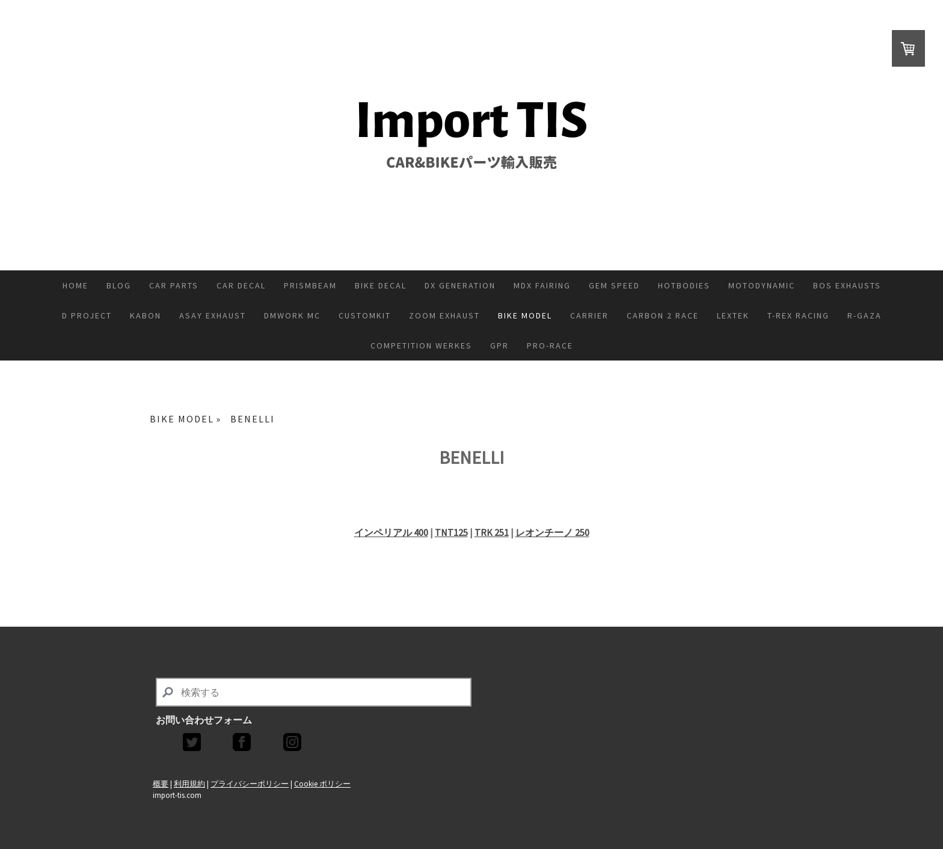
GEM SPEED (614, 285)
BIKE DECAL (381, 285)
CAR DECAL (241, 285)
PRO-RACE (550, 345)
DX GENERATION (460, 285)
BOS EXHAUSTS (847, 285)
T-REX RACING (798, 315)
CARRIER (589, 315)
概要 (160, 783)
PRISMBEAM (310, 285)
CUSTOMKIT (365, 315)
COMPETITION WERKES (421, 345)
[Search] (314, 692)
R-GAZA (864, 315)
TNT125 (451, 532)
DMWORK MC (292, 315)
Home (75, 285)
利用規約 (189, 783)
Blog (118, 285)
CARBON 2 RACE (663, 315)
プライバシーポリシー (249, 783)
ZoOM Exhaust (444, 315)
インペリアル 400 (391, 532)
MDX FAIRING (542, 285)
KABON (145, 315)
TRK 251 (492, 532)
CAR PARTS (173, 285)
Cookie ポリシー (322, 783)
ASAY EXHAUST (212, 315)
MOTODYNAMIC (761, 285)
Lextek (733, 315)
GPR (499, 345)
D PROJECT (87, 315)
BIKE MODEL (525, 315)
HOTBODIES (684, 285)
